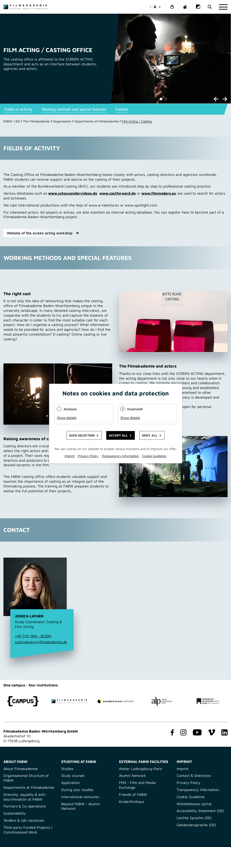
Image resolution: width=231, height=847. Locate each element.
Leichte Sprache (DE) (194, 818)
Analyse (70, 409)
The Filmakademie (36, 121)
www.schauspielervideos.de (72, 193)
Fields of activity (18, 109)
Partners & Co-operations (24, 806)
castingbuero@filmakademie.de (41, 642)
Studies (67, 769)
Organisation (62, 121)
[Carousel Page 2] (166, 99)
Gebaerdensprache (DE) (196, 825)
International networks (80, 797)
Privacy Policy (188, 783)
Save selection (82, 435)
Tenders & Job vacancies (23, 820)
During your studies (77, 790)
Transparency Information (198, 790)
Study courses (73, 775)
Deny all (149, 435)
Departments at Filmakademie (96, 121)
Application (70, 783)
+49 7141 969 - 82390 (33, 636)
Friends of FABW (133, 794)
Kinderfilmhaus (131, 801)
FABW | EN (11, 121)
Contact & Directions (194, 775)
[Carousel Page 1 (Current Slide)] (161, 99)
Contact (121, 109)
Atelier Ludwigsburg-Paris (140, 769)
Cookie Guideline (190, 797)
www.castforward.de (117, 193)
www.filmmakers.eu (158, 193)
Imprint (183, 769)
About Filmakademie (20, 769)
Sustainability (14, 813)
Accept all (118, 435)
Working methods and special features (74, 109)
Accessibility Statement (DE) (200, 811)
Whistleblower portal (194, 804)
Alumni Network (132, 775)
